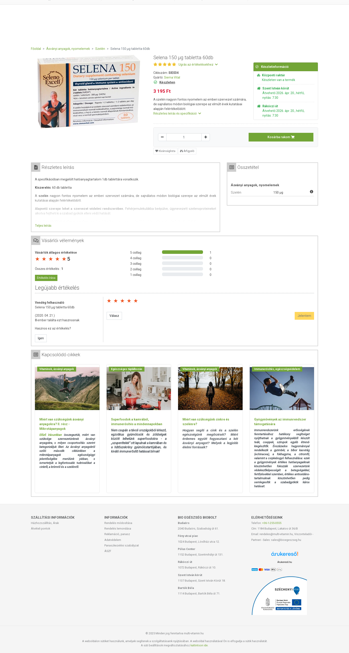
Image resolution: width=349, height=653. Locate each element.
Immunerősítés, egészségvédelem (277, 369)
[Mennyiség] (184, 137)
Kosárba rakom (281, 137)
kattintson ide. (199, 645)
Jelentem (304, 315)
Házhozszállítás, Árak (45, 523)
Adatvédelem (112, 540)
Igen (41, 338)
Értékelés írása (46, 277)
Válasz (114, 315)
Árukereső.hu (284, 562)
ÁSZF (107, 551)
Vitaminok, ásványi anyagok (56, 369)
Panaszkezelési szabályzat (121, 545)
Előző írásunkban (50, 435)
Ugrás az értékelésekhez (198, 64)
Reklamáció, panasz (117, 534)
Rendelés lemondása (117, 528)
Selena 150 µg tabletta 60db (55, 307)
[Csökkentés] (162, 137)
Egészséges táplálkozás (126, 369)
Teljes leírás (43, 225)
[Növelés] (205, 137)
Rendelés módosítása (118, 523)
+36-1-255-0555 (271, 523)
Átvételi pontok (40, 528)
